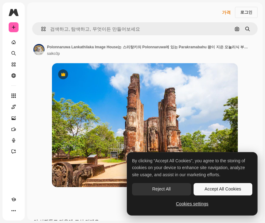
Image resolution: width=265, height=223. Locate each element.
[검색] (14, 53)
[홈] (14, 42)
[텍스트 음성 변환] (14, 140)
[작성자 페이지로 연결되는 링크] (39, 49)
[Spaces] (14, 107)
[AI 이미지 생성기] (14, 118)
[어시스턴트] (14, 151)
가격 (226, 12)
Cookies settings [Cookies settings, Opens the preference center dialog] (192, 203)
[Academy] (14, 199)
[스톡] (14, 64)
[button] (40, 29)
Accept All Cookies (223, 188)
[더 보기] (14, 211)
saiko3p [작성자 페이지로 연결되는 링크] (53, 53)
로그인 (246, 12)
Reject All (161, 188)
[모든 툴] (14, 96)
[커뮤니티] (14, 76)
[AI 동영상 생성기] (14, 129)
